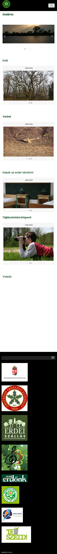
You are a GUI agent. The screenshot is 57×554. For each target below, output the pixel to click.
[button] (5, 36)
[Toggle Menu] (52, 357)
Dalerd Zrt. (9, 9)
